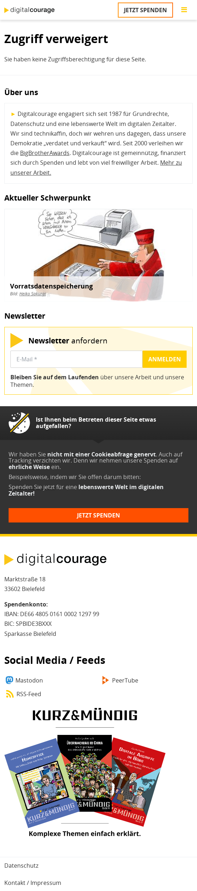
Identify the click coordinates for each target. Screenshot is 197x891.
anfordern (67, 340)
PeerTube (125, 680)
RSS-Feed (28, 694)
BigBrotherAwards (44, 153)
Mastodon (29, 680)
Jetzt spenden (145, 10)
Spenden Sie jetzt (32, 487)
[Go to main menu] (184, 10)
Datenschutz (21, 865)
